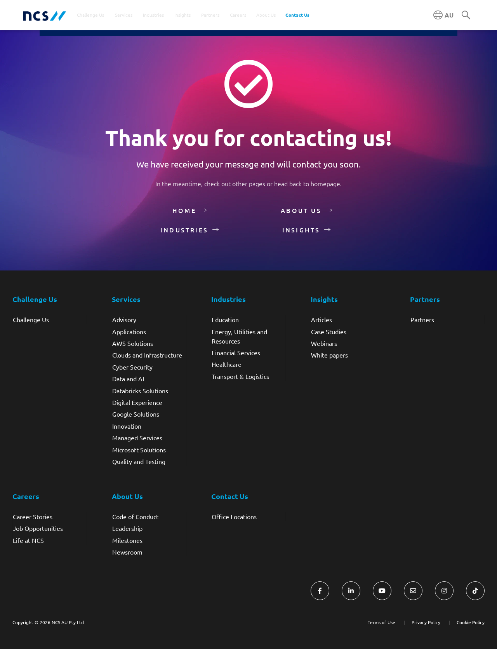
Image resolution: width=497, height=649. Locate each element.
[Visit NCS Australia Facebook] (320, 590)
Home (184, 210)
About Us (301, 210)
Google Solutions (135, 414)
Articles (321, 319)
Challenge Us (31, 319)
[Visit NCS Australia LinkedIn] (351, 590)
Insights (301, 229)
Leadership (127, 528)
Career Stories (32, 516)
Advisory (124, 319)
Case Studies (328, 331)
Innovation (126, 426)
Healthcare (227, 364)
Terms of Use (381, 622)
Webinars (324, 343)
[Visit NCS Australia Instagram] (444, 590)
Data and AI (128, 378)
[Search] (466, 15)
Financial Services (236, 352)
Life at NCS (28, 540)
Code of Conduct (135, 516)
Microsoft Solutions (139, 450)
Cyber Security (132, 367)
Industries (184, 229)
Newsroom (127, 552)
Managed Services (137, 437)
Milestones (127, 540)
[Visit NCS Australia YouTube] (382, 590)
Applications (129, 331)
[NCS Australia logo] (44, 15)
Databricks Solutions (140, 390)
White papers (329, 355)
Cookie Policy (471, 622)
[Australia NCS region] (443, 15)
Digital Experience (137, 402)
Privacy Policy (426, 622)
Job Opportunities (38, 528)
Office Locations (234, 516)
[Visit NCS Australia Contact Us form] (413, 590)
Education (225, 319)
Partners (422, 319)
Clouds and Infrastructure (147, 355)
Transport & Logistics (240, 376)
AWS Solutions (132, 343)
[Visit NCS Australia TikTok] (475, 590)
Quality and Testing (138, 461)
